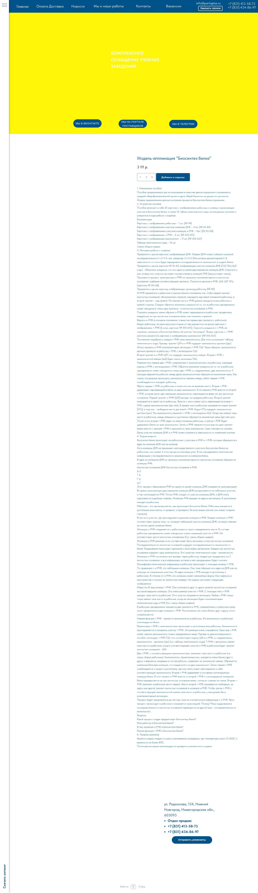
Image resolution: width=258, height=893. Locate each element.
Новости (78, 6)
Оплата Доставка (50, 6)
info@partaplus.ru (208, 3)
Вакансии (173, 6)
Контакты (143, 6)
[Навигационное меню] (4, 5)
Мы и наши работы (109, 6)
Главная (22, 6)
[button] (210, 8)
